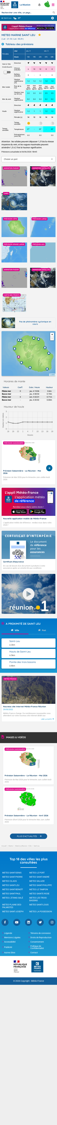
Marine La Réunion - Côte (23, 846)
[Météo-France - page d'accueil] (37, 966)
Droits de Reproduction (40, 937)
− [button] (52, 338)
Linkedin (28, 922)
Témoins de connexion (40, 933)
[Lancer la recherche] (54, 12)
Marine (10, 846)
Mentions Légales (12, 937)
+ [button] (52, 334)
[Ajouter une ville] (52, 18)
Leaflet (52, 375)
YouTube (16, 922)
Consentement (37, 942)
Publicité (8, 947)
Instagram (52, 922)
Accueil (3, 846)
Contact (34, 953)
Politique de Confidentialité (37, 947)
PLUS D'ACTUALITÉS (27, 836)
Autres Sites (9, 953)
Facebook (4, 922)
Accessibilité (9, 942)
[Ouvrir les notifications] (39, 4)
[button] (53, 4)
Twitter (40, 922)
